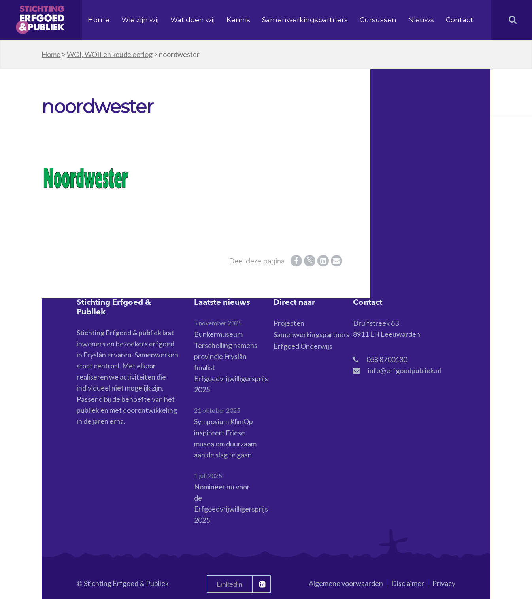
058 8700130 (386, 359)
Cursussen (378, 20)
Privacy (443, 583)
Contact (459, 20)
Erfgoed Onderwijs (303, 346)
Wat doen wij (192, 20)
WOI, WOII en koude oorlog (110, 54)
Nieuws (421, 20)
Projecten (289, 323)
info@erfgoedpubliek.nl (404, 370)
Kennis (238, 20)
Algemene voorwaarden (346, 583)
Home (98, 20)
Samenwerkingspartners (305, 20)
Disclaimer (407, 583)
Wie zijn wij (139, 20)
